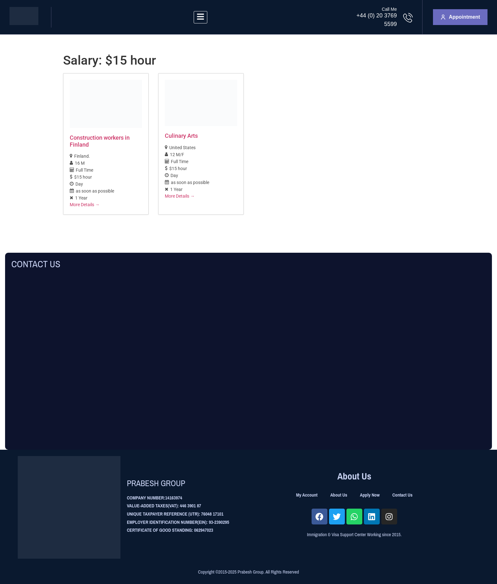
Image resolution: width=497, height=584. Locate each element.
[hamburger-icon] (200, 17)
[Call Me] (408, 17)
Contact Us (402, 495)
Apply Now (370, 495)
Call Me (389, 9)
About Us (338, 495)
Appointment (460, 17)
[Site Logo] (24, 23)
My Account (307, 495)
